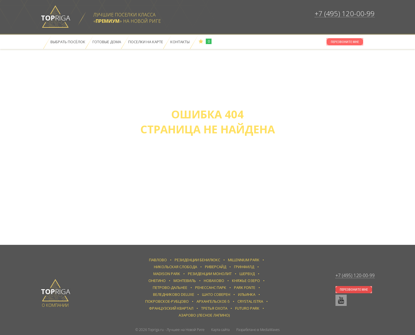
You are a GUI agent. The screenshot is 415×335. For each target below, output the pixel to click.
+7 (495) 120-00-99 (345, 13)
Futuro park (247, 308)
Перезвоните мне (345, 42)
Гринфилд (244, 266)
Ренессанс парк (210, 287)
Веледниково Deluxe (173, 294)
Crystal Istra (250, 301)
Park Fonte (244, 287)
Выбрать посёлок (67, 41)
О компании (55, 305)
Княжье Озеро (246, 280)
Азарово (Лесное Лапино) (204, 315)
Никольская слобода (175, 266)
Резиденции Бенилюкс (197, 259)
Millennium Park (243, 259)
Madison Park (166, 273)
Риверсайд (215, 266)
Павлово (158, 259)
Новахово (214, 280)
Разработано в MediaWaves (258, 329)
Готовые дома (107, 41)
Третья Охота (214, 308)
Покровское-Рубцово (167, 301)
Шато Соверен (216, 294)
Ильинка (246, 294)
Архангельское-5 (213, 301)
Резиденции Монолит (210, 273)
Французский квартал (171, 308)
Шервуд (247, 273)
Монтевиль (184, 280)
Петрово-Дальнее (170, 287)
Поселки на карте (145, 41)
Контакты (180, 41)
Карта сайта (220, 329)
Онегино (157, 280)
